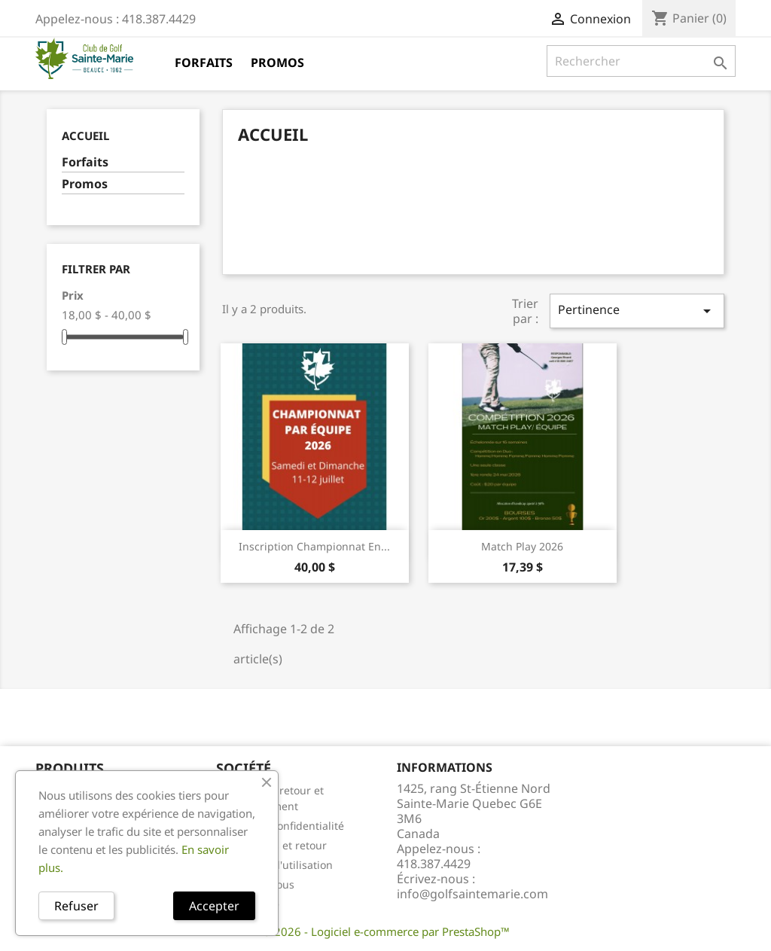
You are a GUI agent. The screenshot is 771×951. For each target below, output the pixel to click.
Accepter (214, 906)
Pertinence (637, 310)
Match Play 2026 (522, 546)
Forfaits (204, 62)
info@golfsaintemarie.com (472, 893)
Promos (277, 62)
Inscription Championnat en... (314, 546)
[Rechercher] (641, 61)
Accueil (85, 135)
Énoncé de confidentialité (280, 825)
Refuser (76, 906)
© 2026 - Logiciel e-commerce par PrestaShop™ (386, 931)
